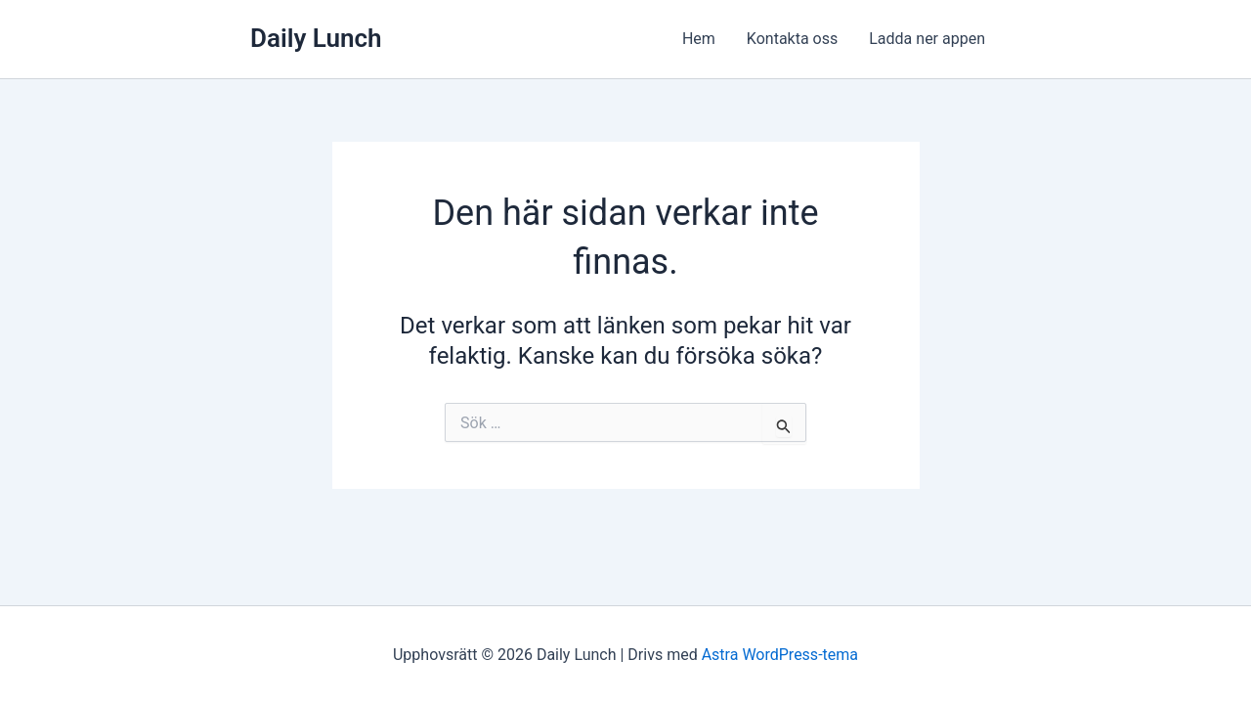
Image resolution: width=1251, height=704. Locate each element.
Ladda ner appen (927, 38)
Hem (698, 38)
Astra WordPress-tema (780, 654)
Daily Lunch (316, 38)
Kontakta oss (792, 38)
